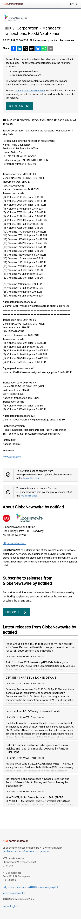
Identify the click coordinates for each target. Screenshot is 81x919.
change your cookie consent (30, 90)
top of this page (31, 478)
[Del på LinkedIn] (19, 49)
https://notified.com (14, 543)
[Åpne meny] (36, 4)
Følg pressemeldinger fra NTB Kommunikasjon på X (30, 887)
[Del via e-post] (50, 49)
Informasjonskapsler (14, 893)
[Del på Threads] (32, 49)
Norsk (6, 906)
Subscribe (16, 612)
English (14, 906)
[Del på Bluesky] (38, 49)
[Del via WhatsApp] (44, 49)
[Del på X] (25, 49)
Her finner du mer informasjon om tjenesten (26, 851)
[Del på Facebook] (13, 49)
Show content (19, 106)
